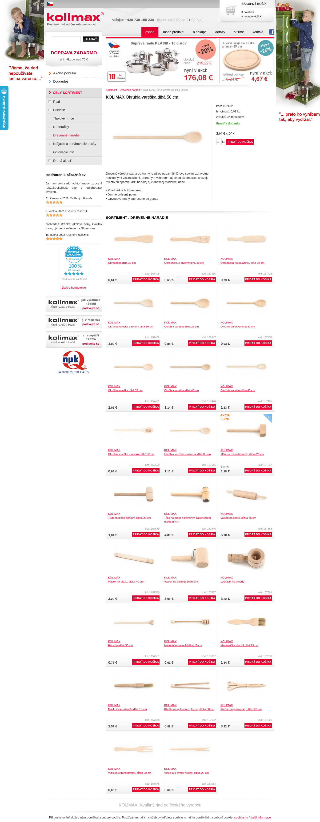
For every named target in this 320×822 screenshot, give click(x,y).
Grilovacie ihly (63, 152)
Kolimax (76, 16)
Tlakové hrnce (63, 118)
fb (271, 32)
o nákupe (200, 32)
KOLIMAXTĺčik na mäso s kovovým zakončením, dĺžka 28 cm (188, 517)
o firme (239, 32)
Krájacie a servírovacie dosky (74, 144)
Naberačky (61, 127)
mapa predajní (173, 32)
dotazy (220, 32)
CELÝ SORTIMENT (67, 93)
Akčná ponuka (64, 73)
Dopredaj (60, 81)
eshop (149, 32)
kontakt (258, 32)
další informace (260, 817)
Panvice (59, 110)
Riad (56, 102)
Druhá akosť (62, 161)
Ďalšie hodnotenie (74, 287)
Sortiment (111, 89)
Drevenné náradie (130, 89)
